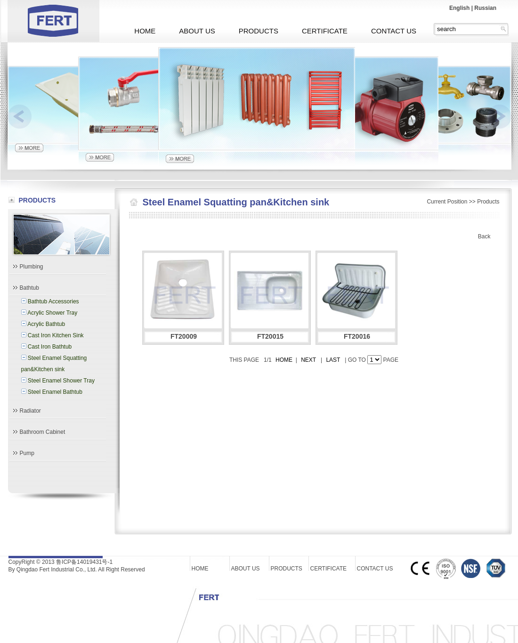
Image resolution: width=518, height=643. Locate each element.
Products (488, 201)
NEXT (308, 360)
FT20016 (357, 336)
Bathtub (29, 288)
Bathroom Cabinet (42, 432)
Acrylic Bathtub (46, 324)
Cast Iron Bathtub (50, 346)
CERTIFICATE (325, 31)
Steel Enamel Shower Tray (61, 380)
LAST (333, 360)
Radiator (30, 410)
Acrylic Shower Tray (52, 312)
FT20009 (183, 336)
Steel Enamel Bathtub (55, 392)
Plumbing (31, 266)
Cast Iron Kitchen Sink (56, 335)
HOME (144, 31)
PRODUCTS (258, 31)
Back (484, 236)
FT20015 (270, 336)
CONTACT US (393, 31)
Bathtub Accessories (53, 301)
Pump (27, 453)
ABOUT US (197, 31)
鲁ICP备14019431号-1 (84, 562)
